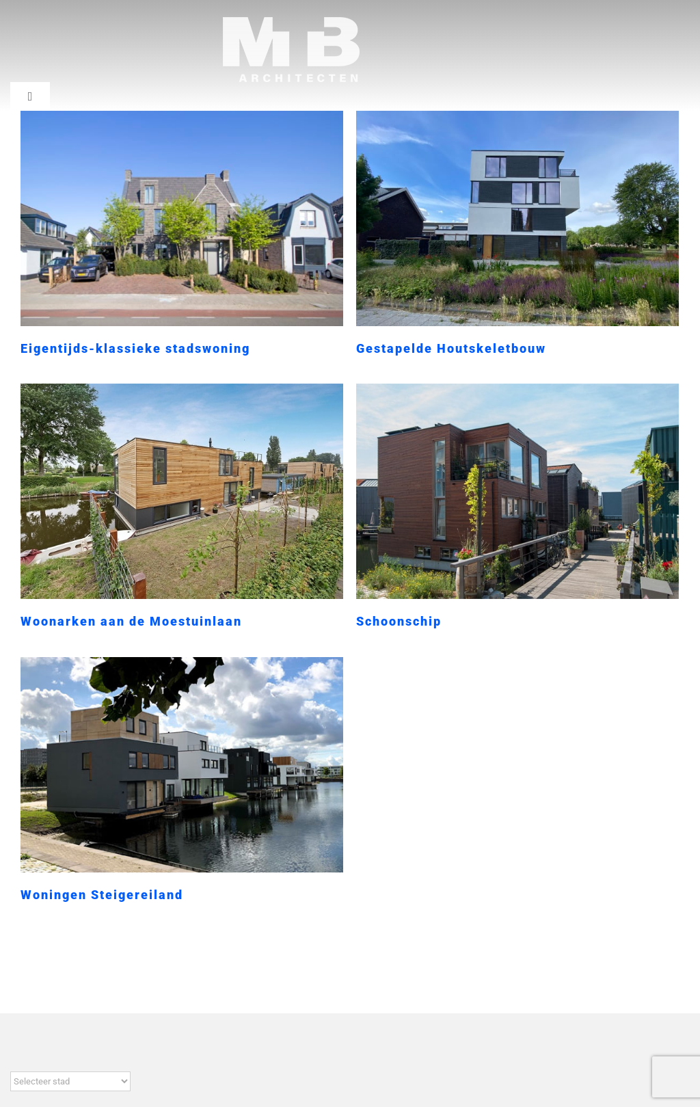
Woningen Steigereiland (119, 870)
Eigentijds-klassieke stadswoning (135, 348)
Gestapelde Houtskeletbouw (444, 348)
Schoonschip (374, 617)
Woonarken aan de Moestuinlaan (164, 600)
